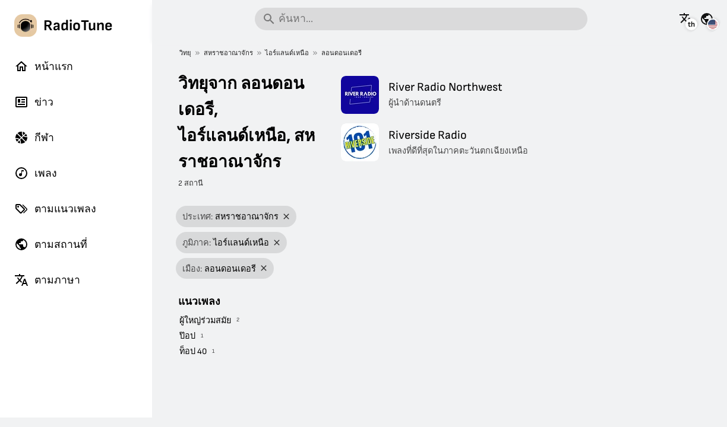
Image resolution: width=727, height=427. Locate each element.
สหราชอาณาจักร (228, 53)
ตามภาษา (47, 280)
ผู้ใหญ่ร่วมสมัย (205, 321)
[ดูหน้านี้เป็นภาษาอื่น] (686, 19)
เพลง (35, 173)
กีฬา (34, 137)
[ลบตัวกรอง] (287, 217)
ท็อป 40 (193, 351)
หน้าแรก (43, 66)
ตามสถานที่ (50, 244)
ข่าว (33, 102)
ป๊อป (187, 336)
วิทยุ (185, 53)
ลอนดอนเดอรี (341, 53)
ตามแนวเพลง (55, 209)
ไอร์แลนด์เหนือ (287, 53)
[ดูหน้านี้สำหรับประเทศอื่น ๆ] (707, 19)
